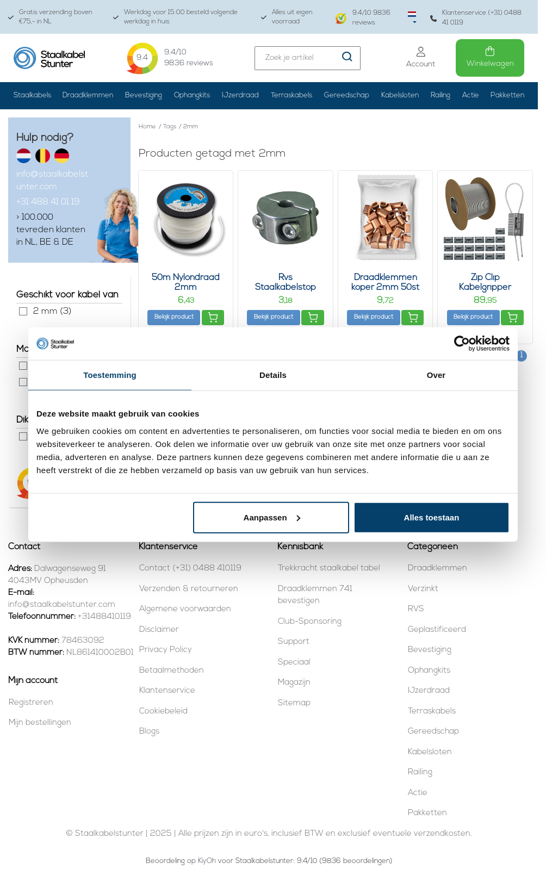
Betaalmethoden (171, 671)
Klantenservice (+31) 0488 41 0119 (476, 18)
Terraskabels (291, 95)
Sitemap (294, 703)
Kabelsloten (400, 95)
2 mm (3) (23, 311)
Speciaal (294, 663)
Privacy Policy (165, 650)
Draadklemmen (88, 95)
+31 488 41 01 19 (48, 202)
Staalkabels (32, 95)
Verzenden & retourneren (188, 589)
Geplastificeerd (437, 630)
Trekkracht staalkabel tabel (329, 568)
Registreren (31, 703)
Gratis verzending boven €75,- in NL (50, 17)
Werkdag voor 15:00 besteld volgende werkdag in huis (175, 17)
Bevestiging (143, 95)
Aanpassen (272, 517)
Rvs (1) (23, 366)
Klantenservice (167, 691)
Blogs (149, 732)
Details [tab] (273, 375)
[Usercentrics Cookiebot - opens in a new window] (462, 344)
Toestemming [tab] (109, 375)
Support (293, 642)
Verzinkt (423, 589)
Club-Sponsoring (310, 622)
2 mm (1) (23, 436)
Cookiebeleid (163, 711)
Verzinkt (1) (23, 382)
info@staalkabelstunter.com (52, 180)
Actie (470, 95)
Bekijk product (174, 317)
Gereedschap (346, 95)
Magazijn (294, 683)
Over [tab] (436, 375)
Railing (440, 95)
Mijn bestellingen (40, 723)
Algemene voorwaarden (185, 609)
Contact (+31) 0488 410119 (190, 568)
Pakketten (507, 95)
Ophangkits (192, 95)
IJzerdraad (240, 95)
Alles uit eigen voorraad (287, 17)
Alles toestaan (432, 517)
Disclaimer (159, 630)
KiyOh (207, 861)
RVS (416, 609)
